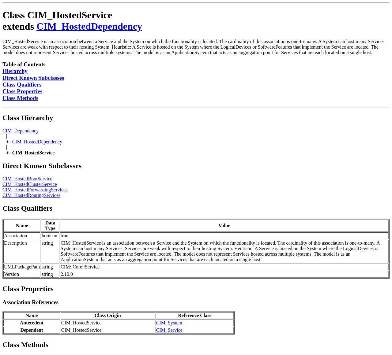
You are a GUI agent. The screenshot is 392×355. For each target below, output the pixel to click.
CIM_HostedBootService (27, 178)
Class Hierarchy (27, 118)
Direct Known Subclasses (33, 78)
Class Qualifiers (21, 84)
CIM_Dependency (20, 130)
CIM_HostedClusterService (29, 184)
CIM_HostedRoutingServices (31, 195)
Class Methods (20, 98)
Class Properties (22, 91)
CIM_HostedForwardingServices (34, 189)
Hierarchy (15, 71)
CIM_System (169, 322)
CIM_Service (169, 330)
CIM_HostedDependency (89, 26)
